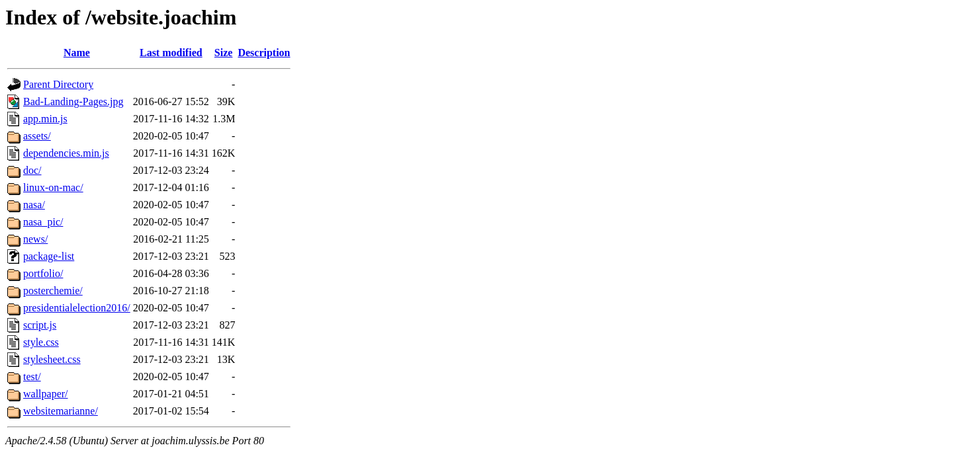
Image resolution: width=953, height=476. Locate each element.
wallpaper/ (45, 393)
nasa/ (34, 204)
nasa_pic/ (43, 221)
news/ (35, 239)
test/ (32, 376)
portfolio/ (43, 273)
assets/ (37, 135)
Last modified (171, 52)
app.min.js (45, 118)
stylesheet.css (52, 359)
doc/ (32, 170)
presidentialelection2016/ (76, 307)
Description (264, 52)
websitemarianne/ (60, 410)
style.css (41, 342)
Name (77, 52)
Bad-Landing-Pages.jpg (73, 101)
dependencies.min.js (66, 153)
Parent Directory (58, 84)
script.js (39, 325)
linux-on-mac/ (53, 187)
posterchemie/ (53, 290)
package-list (48, 256)
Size (223, 52)
